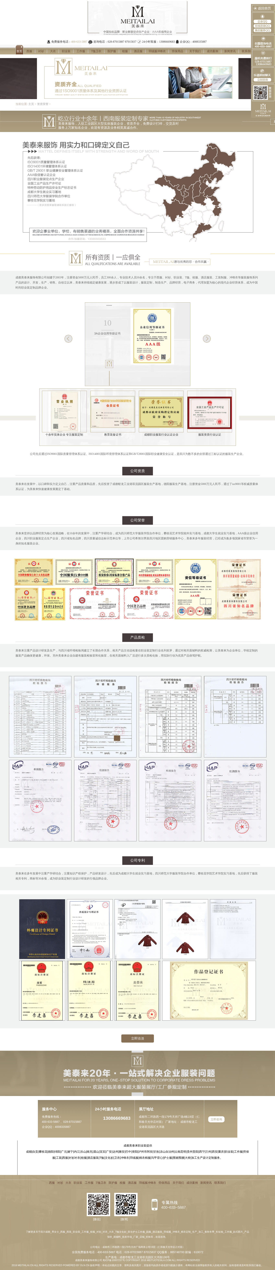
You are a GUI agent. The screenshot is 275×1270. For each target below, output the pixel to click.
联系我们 (247, 51)
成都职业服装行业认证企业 (161, 433)
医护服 (111, 51)
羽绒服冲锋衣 (157, 51)
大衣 (53, 51)
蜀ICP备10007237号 (114, 1260)
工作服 (81, 51)
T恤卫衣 (96, 51)
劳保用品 (177, 51)
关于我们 (195, 51)
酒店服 (138, 51)
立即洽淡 (137, 1038)
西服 (29, 51)
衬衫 (41, 51)
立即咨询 (216, 1119)
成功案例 (212, 51)
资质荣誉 (42, 104)
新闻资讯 (230, 51)
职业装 (66, 51)
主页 (31, 104)
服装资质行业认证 (209, 433)
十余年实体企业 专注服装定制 (64, 433)
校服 (125, 51)
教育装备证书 (112, 433)
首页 (19, 51)
